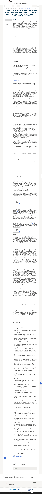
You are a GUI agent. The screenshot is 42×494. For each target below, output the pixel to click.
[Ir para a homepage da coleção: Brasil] (14, 1)
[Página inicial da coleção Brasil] (6, 484)
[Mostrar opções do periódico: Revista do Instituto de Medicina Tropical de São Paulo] (28, 3)
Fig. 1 (18, 211)
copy (35, 8)
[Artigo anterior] (10, 6)
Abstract (7, 19)
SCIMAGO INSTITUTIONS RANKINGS (23, 17)
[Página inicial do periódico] (3, 6)
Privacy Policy (29, 492)
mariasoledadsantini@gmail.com (17, 456)
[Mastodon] (9, 485)
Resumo (6, 21)
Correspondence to (16, 80)
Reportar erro (41, 175)
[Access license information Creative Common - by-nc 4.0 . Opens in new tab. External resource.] (15, 468)
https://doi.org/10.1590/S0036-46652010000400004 (27, 8)
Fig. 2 (33, 223)
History (6, 27)
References (7, 24)
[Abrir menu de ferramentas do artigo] (5, 453)
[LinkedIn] (10, 485)
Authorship (16, 17)
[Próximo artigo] (15, 6)
